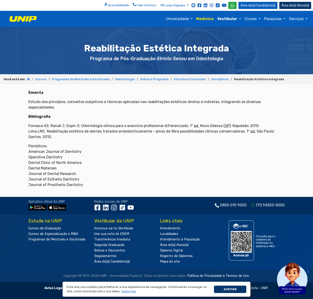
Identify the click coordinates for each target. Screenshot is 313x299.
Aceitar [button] (230, 289)
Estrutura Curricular (190, 79)
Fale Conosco (144, 5)
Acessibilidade (116, 5)
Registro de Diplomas (176, 256)
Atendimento (170, 228)
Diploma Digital (171, 250)
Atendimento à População (180, 239)
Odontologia (125, 79)
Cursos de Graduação (44, 228)
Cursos (251, 19)
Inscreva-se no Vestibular (113, 228)
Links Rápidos (173, 5)
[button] (129, 291)
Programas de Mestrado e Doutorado (81, 79)
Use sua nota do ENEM (111, 234)
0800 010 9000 (233, 205)
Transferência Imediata (112, 239)
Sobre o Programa (154, 79)
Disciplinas (220, 79)
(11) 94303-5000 (270, 205)
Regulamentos (105, 256)
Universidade (178, 19)
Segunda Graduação (109, 245)
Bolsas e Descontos (109, 250)
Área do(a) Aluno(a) (174, 245)
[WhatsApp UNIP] (232, 5)
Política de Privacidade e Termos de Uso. (218, 276)
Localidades (169, 234)
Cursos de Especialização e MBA (53, 234)
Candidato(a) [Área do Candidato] (258, 5)
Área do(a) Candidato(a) (112, 261)
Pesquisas (273, 19)
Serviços (297, 19)
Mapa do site (170, 261)
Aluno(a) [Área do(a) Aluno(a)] (295, 5)
